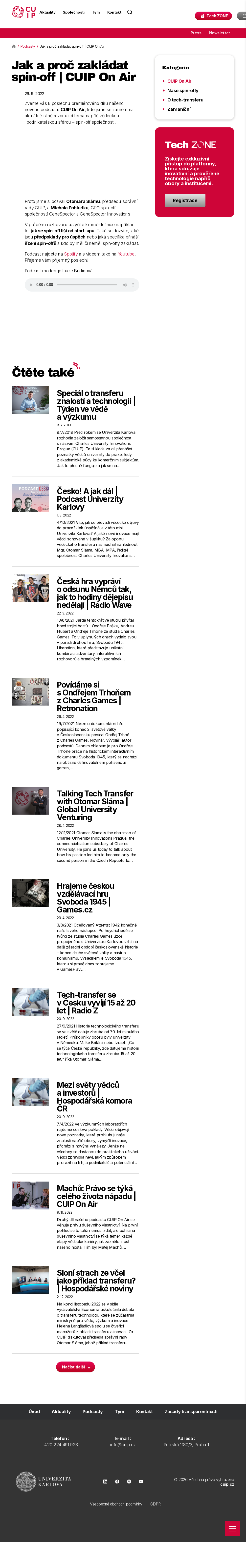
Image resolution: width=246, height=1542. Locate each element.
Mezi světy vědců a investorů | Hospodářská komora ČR (94, 1096)
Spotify (71, 254)
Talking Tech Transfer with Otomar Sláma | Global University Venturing (95, 805)
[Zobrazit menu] (232, 1528)
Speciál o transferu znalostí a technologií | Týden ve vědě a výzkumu (96, 405)
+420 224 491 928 (60, 1444)
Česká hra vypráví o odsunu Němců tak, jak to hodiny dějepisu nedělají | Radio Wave (95, 593)
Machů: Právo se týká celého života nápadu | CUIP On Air (96, 1196)
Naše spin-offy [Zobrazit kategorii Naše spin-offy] (183, 90)
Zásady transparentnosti (191, 1411)
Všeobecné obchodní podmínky (116, 1504)
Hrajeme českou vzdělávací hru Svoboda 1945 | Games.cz (85, 897)
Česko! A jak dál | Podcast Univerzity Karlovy (90, 499)
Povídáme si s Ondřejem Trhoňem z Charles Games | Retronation (94, 696)
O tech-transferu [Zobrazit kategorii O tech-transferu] (185, 99)
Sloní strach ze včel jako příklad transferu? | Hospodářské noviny (96, 1280)
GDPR (155, 1504)
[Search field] (163, 12)
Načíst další (76, 1366)
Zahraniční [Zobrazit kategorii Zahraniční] (178, 109)
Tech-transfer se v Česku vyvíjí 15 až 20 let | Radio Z (96, 1002)
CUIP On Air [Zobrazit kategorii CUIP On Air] (179, 81)
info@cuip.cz (122, 1444)
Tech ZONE (222, 16)
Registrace (185, 200)
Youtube (126, 254)
